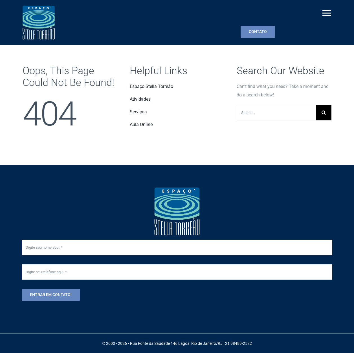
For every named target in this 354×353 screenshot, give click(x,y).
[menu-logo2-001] (39, 7)
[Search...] (276, 112)
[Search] (323, 112)
